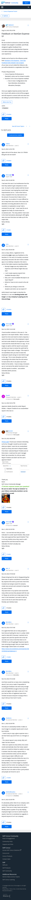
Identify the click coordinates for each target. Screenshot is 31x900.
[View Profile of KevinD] (10, 431)
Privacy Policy (5, 889)
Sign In (26, 2)
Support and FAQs (7, 844)
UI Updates (5, 108)
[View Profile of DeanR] (8, 395)
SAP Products (6, 868)
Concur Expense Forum (10, 11)
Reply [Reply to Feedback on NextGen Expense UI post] (6, 118)
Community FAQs (7, 841)
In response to (12, 399)
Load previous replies (15, 135)
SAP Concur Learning (8, 879)
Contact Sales (6, 859)
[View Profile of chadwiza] (8, 718)
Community (14, 3)
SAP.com (4, 865)
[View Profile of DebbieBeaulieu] (10, 792)
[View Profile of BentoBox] (8, 622)
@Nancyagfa (5, 442)
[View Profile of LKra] (7, 244)
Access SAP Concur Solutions (11, 850)
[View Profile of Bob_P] (8, 568)
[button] (28, 25)
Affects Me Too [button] (7, 102)
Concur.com (5, 853)
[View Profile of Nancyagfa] (9, 175)
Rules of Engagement (8, 838)
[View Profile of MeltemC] (11, 25)
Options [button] (5, 16)
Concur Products (7, 856)
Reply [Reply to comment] (6, 165)
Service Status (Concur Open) (11, 876)
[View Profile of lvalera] (8, 143)
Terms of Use (12, 889)
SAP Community (7, 871)
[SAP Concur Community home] (5, 2)
